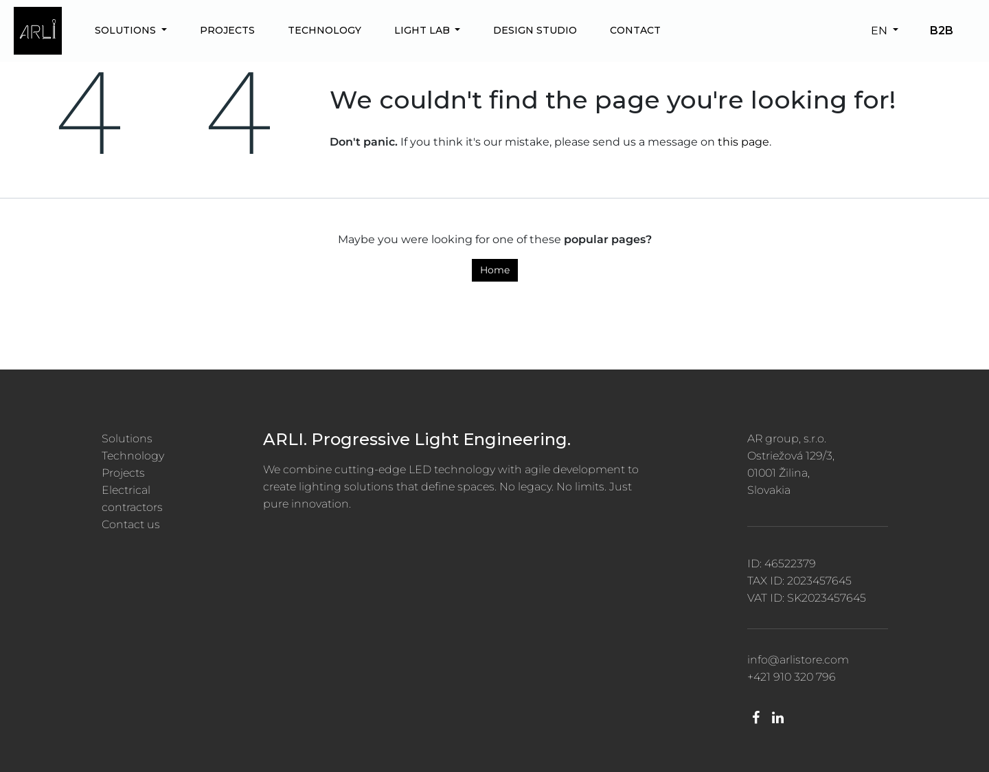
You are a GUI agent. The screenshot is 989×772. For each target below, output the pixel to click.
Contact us (131, 524)
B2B (941, 30)
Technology (133, 455)
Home (495, 270)
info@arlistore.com (798, 659)
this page (743, 141)
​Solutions (127, 438)
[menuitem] (130, 31)
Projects (123, 472)
